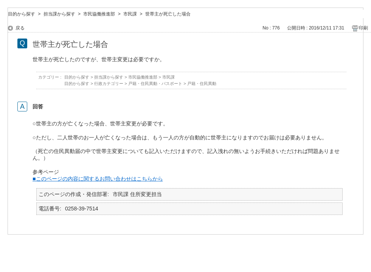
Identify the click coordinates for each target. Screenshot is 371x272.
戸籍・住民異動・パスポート (155, 83)
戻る (20, 28)
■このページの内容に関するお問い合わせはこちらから (98, 179)
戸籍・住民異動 (201, 83)
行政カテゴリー (108, 83)
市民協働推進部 (99, 14)
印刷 (363, 28)
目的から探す (21, 14)
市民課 (130, 14)
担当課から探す (59, 14)
